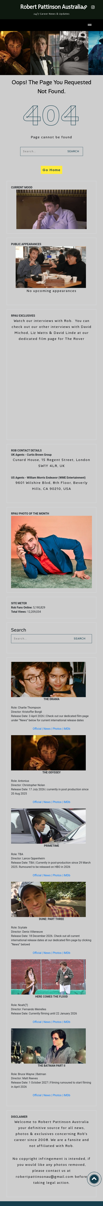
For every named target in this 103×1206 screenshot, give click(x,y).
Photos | (58, 728)
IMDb (67, 728)
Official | (38, 728)
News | (48, 728)
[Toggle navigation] (90, 25)
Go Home (51, 170)
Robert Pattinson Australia (51, 7)
